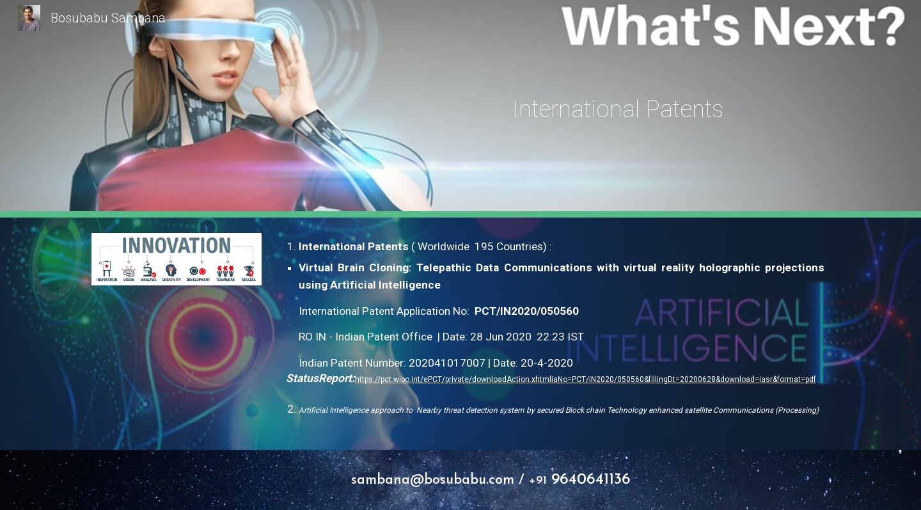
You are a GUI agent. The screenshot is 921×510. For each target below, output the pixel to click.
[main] (618, 109)
